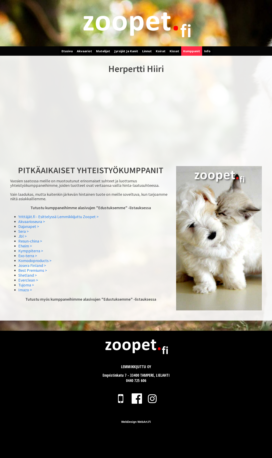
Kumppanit (191, 51)
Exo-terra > (27, 255)
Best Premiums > (32, 270)
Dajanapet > (28, 226)
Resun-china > (30, 241)
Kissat (174, 51)
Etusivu (67, 51)
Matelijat (103, 51)
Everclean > (28, 280)
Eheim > (25, 245)
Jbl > (22, 236)
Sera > (23, 231)
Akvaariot (84, 51)
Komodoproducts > (34, 260)
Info (207, 51)
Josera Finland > (32, 265)
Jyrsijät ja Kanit (126, 51)
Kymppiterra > (30, 250)
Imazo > (25, 289)
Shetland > (27, 275)
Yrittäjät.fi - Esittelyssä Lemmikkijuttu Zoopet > (58, 216)
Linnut (147, 51)
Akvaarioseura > (31, 221)
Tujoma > (26, 284)
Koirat (161, 51)
